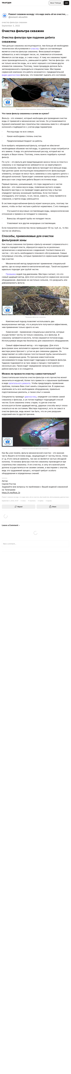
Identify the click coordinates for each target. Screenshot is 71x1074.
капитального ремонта (19, 383)
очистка (35, 48)
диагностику (31, 397)
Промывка (11, 274)
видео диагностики (11, 75)
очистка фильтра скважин (14, 22)
